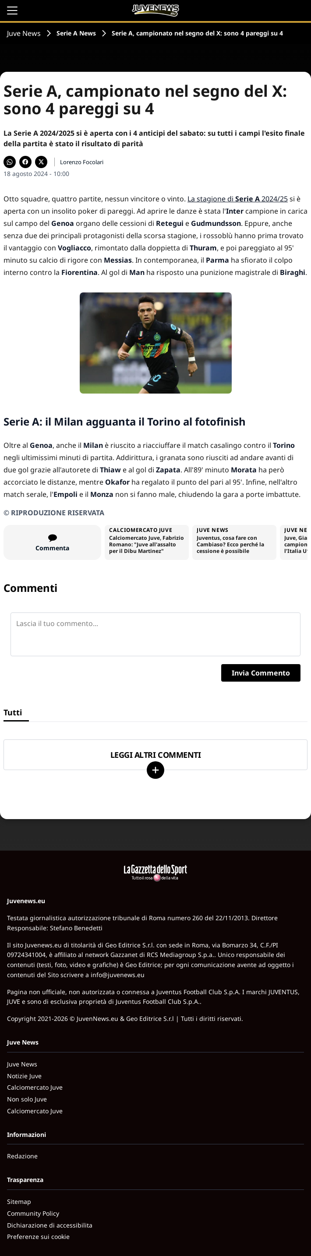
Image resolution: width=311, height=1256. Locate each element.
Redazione (22, 1156)
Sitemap (19, 1201)
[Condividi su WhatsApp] (10, 162)
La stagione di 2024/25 (237, 199)
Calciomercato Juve (35, 1087)
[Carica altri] (155, 770)
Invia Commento (261, 673)
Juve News (24, 33)
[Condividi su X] (41, 162)
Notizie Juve (24, 1076)
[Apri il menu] (12, 10)
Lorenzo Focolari (81, 162)
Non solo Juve (27, 1099)
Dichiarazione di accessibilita (49, 1225)
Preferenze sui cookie (38, 1236)
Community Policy (33, 1213)
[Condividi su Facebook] (25, 162)
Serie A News (76, 33)
